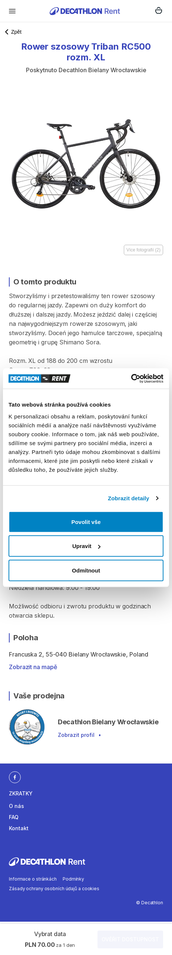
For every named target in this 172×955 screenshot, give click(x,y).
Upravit (86, 546)
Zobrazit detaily (128, 498)
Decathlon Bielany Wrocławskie (102, 70)
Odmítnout (86, 570)
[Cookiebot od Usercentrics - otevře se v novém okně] (131, 378)
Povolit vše (85, 521)
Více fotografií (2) (143, 250)
